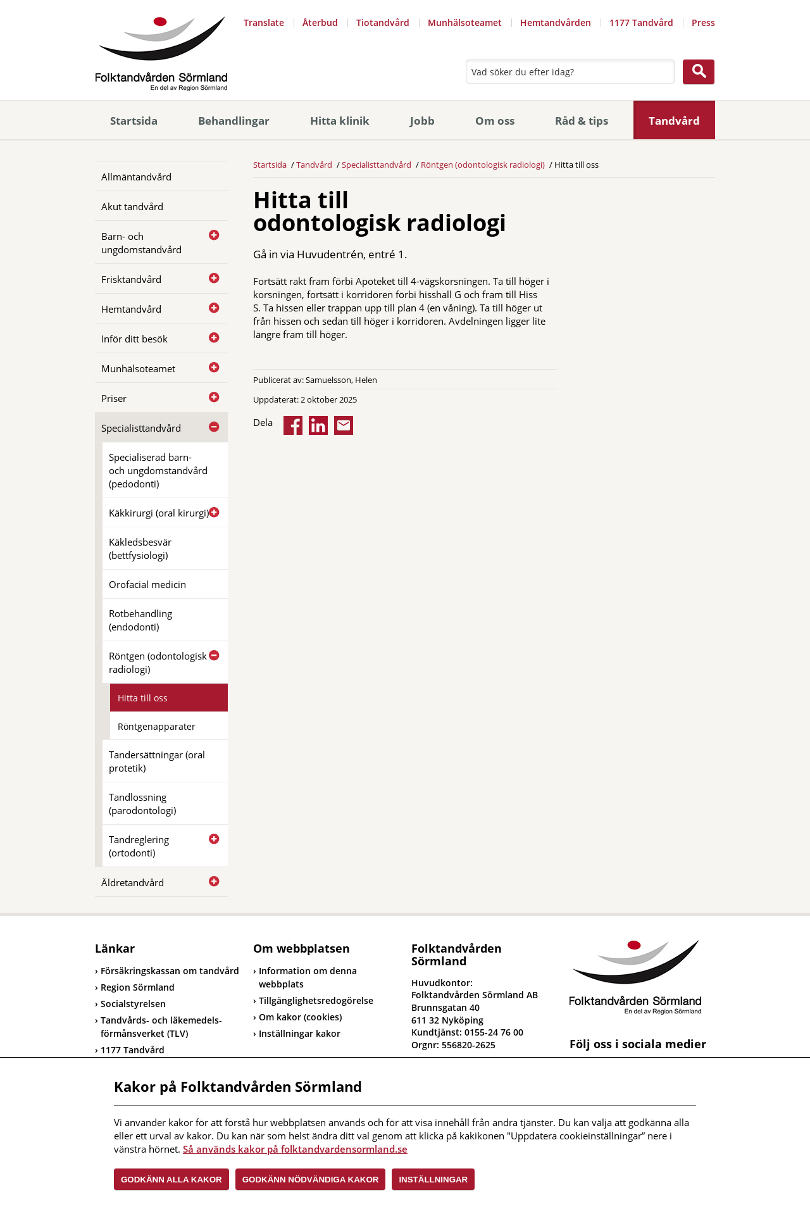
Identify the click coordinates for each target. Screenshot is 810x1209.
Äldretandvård (132, 882)
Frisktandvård (131, 279)
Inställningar (433, 1179)
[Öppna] (209, 235)
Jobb (422, 120)
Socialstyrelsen (130, 1004)
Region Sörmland (135, 987)
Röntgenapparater (157, 726)
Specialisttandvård (141, 428)
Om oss (494, 120)
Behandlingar (234, 120)
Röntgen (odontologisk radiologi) (158, 662)
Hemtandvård (131, 309)
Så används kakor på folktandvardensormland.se (295, 1149)
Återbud (320, 22)
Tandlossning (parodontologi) (142, 804)
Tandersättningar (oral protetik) (157, 761)
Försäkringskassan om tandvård (167, 971)
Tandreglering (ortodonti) (139, 846)
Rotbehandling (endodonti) (140, 620)
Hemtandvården (555, 22)
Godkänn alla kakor (171, 1179)
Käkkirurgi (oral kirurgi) (159, 512)
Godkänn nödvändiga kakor (310, 1179)
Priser (114, 398)
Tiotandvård (382, 22)
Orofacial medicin (147, 584)
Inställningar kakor (299, 1033)
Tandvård (674, 120)
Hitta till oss (143, 698)
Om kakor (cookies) (300, 1017)
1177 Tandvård (641, 22)
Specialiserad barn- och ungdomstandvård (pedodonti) (158, 470)
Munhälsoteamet (465, 22)
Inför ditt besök (134, 338)
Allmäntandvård (136, 176)
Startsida (134, 120)
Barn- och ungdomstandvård (141, 243)
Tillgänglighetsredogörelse (316, 1000)
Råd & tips (581, 120)
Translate (264, 22)
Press (703, 22)
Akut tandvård (132, 206)
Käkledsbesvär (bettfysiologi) (140, 548)
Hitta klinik (340, 120)
